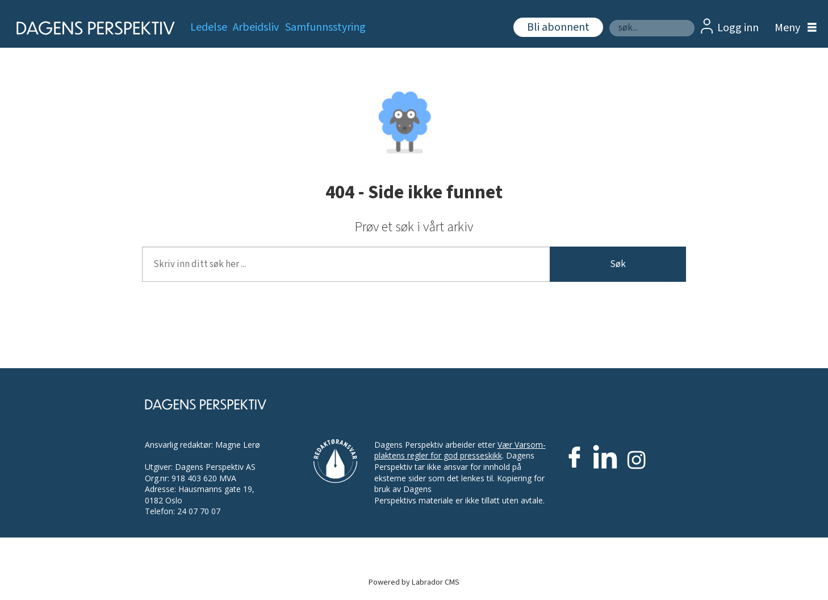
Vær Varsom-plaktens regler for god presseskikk (460, 450)
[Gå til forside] (91, 28)
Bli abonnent (558, 27)
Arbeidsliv (256, 27)
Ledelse (208, 27)
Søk (618, 264)
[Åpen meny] (793, 28)
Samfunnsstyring (325, 27)
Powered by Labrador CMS (414, 582)
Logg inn (738, 28)
